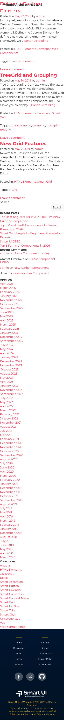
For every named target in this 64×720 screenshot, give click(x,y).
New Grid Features (23, 143)
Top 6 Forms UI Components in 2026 (25, 245)
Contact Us (45, 664)
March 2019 (7, 520)
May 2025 (6, 316)
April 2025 (6, 320)
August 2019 (8, 504)
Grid (14, 189)
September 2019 (11, 500)
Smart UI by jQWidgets (20, 702)
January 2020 (9, 484)
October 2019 (9, 496)
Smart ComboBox (12, 594)
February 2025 (9, 328)
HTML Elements (25, 49)
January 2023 (9, 385)
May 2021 (6, 434)
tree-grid (52, 125)
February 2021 (9, 439)
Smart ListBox (9, 606)
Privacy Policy (45, 659)
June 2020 (7, 467)
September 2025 (11, 308)
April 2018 (6, 553)
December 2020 (11, 443)
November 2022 (11, 390)
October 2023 (9, 369)
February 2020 (10, 479)
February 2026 (10, 292)
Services (19, 664)
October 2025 (9, 304)
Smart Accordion (11, 582)
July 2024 (6, 345)
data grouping (21, 125)
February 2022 (9, 414)
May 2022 (6, 402)
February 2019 (9, 524)
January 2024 (9, 357)
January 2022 (9, 418)
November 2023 (11, 365)
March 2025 (8, 324)
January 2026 (9, 296)
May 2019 (6, 512)
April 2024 (7, 353)
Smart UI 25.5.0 (10, 241)
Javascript (44, 49)
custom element (23, 61)
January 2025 (9, 332)
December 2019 (11, 488)
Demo (19, 642)
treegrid (5, 129)
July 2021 (6, 430)
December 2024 (11, 336)
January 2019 (9, 528)
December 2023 (11, 361)
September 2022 (11, 394)
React (4, 577)
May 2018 (6, 549)
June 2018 (7, 545)
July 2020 (6, 463)
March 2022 (8, 410)
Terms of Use (45, 653)
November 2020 (11, 447)
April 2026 (6, 283)
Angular (5, 565)
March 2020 (8, 475)
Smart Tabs (7, 610)
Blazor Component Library (32, 253)
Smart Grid (44, 181)
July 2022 (6, 398)
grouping (38, 125)
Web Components (12, 626)
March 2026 (8, 287)
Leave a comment (12, 69)
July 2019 (6, 508)
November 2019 (11, 492)
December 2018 (11, 533)
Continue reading (38, 40)
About (45, 648)
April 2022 (6, 406)
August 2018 (8, 537)
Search (4, 202)
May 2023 (6, 377)
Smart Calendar (10, 590)
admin (40, 80)
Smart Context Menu (14, 598)
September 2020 (11, 455)
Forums (45, 642)
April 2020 (7, 471)
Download (18, 648)
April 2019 (6, 516)
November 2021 (10, 422)
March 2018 (7, 557)
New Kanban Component (31, 267)
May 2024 (6, 349)
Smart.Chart (8, 614)
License (19, 659)
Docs (18, 653)
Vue (2, 622)
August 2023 (8, 373)
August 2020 (9, 459)
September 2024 (11, 341)
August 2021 (8, 426)
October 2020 (9, 451)
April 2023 (6, 381)
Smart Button (9, 586)
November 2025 (11, 300)
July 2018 (6, 541)
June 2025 (7, 312)
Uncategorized (10, 618)
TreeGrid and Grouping (28, 75)
